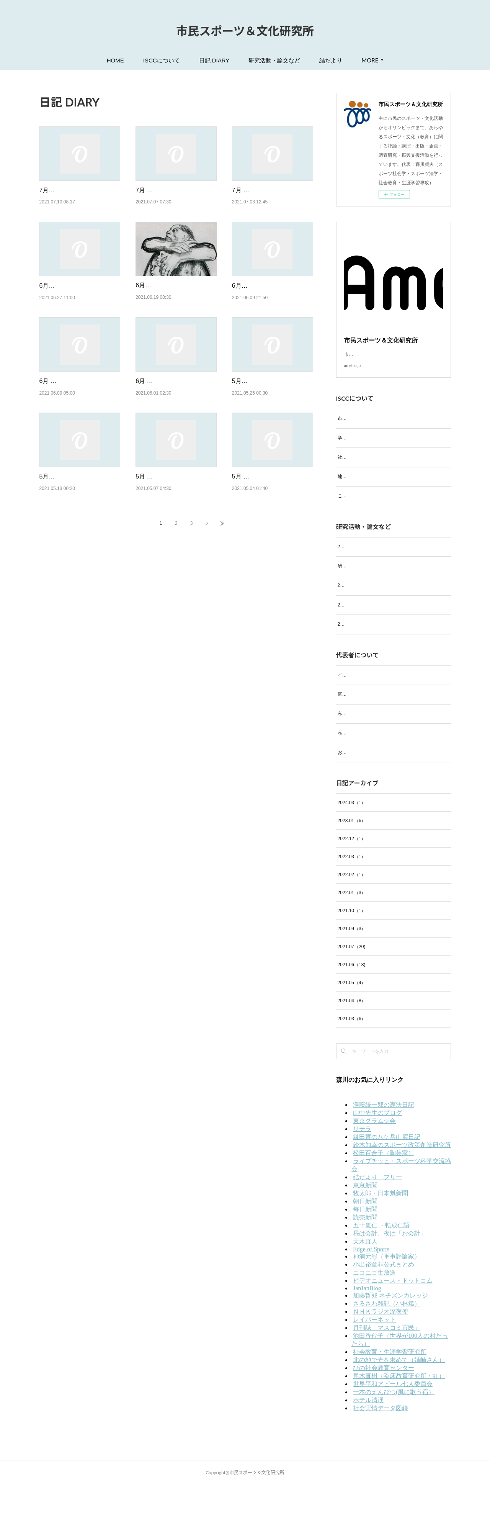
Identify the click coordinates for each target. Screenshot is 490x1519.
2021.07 (352, 980)
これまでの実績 (354, 505)
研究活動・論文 (354, 583)
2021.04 (350, 1034)
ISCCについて (161, 60)
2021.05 (350, 1016)
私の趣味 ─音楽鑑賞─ (361, 747)
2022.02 (350, 908)
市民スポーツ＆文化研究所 (245, 31)
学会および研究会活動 (361, 447)
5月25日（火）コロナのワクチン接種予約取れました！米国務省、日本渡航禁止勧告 (272, 420)
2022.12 (350, 872)
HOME (115, 60)
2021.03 (350, 1052)
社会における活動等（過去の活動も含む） (381, 466)
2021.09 (350, 962)
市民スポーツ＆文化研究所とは (370, 427)
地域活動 (347, 485)
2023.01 (350, 854)
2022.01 (350, 926)
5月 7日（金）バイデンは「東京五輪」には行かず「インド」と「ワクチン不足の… (175, 535)
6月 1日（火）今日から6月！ (175, 410)
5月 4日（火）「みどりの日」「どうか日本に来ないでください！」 (272, 535)
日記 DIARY (214, 60)
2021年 (345, 658)
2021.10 (350, 944)
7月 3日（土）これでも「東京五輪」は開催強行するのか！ (270, 200)
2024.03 (350, 836)
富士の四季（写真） (358, 728)
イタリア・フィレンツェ (363, 708)
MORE (369, 60)
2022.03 (350, 890)
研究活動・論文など (274, 60)
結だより (330, 60)
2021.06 (352, 998)
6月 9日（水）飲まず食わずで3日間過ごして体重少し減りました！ (77, 420)
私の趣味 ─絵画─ (357, 767)
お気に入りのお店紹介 (361, 786)
